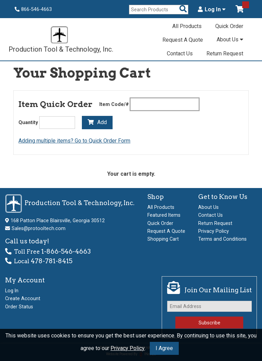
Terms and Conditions (222, 239)
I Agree (164, 348)
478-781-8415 (51, 261)
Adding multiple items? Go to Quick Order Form (74, 140)
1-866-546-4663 (66, 251)
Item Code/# (114, 104)
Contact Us (180, 53)
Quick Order (229, 26)
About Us (230, 39)
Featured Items (163, 215)
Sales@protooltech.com (39, 228)
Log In (211, 9)
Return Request (224, 53)
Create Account (22, 298)
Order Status (19, 306)
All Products (187, 26)
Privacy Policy (128, 348)
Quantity (28, 122)
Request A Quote (182, 40)
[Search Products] (183, 9)
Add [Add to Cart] (97, 122)
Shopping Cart (163, 239)
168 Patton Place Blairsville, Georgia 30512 (58, 220)
